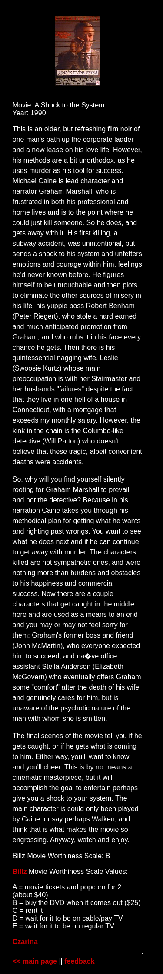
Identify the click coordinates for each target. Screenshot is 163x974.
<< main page (35, 961)
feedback (79, 961)
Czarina (25, 941)
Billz (20, 871)
